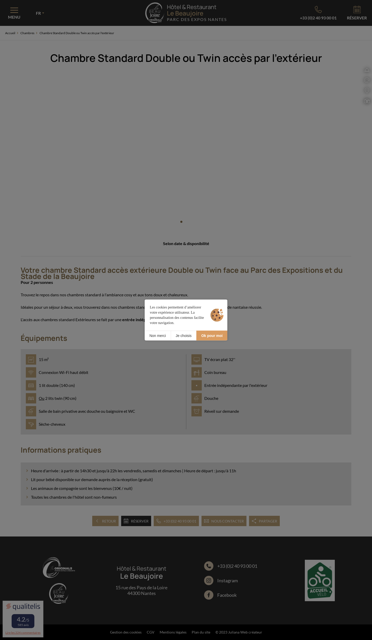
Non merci (157, 335)
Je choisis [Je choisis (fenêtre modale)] (183, 335)
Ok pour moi (211, 335)
